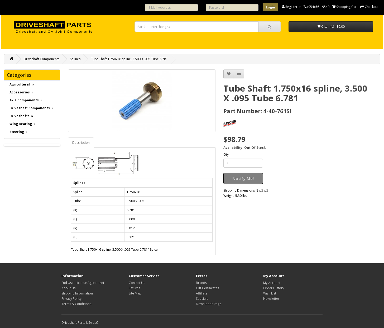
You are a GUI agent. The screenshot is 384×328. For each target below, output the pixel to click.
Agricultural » (21, 84)
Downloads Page (208, 304)
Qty (226, 154)
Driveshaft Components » (31, 108)
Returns (134, 288)
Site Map (135, 293)
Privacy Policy (71, 298)
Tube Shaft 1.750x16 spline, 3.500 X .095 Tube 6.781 (129, 59)
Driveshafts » (21, 116)
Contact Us (137, 283)
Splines (75, 59)
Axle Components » (25, 100)
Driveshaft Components (41, 59)
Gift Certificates (207, 288)
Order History (273, 288)
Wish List (269, 293)
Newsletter (271, 298)
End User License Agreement (82, 283)
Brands (201, 283)
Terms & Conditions (76, 304)
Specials (202, 298)
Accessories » (21, 92)
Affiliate (201, 293)
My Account (271, 283)
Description (81, 142)
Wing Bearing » (22, 124)
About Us (68, 288)
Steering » (18, 132)
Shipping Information (77, 293)
